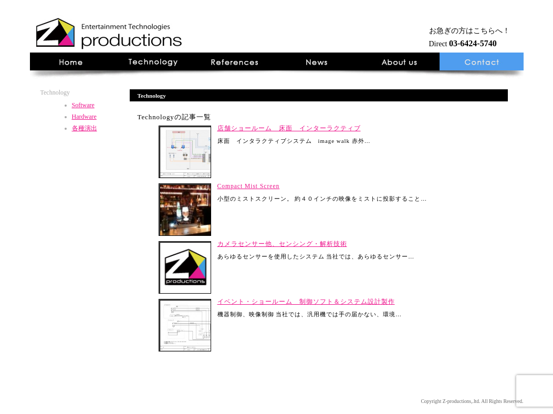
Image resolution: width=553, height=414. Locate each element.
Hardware (84, 116)
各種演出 (84, 128)
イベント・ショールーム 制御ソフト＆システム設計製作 (306, 301)
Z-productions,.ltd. (462, 401)
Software (83, 105)
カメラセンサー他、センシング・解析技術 (282, 244)
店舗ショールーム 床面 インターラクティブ (289, 128)
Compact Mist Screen (248, 186)
